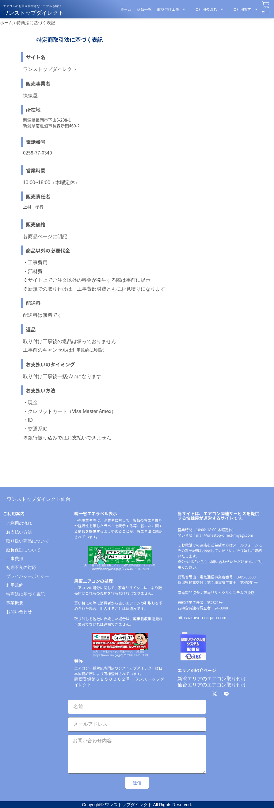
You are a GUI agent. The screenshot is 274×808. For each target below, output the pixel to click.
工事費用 (14, 558)
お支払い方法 (19, 532)
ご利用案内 (243, 9)
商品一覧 (144, 9)
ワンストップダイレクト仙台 (38, 499)
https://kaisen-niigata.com (201, 617)
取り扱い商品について (27, 541)
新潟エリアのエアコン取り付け (211, 678)
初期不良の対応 (21, 567)
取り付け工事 (171, 9)
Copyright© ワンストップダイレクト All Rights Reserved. (137, 804)
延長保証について (23, 549)
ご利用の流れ (207, 9)
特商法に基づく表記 (25, 594)
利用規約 (80, 350)
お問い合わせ (19, 611)
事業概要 (14, 602)
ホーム (125, 9)
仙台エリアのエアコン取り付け (211, 684)
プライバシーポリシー (27, 576)
